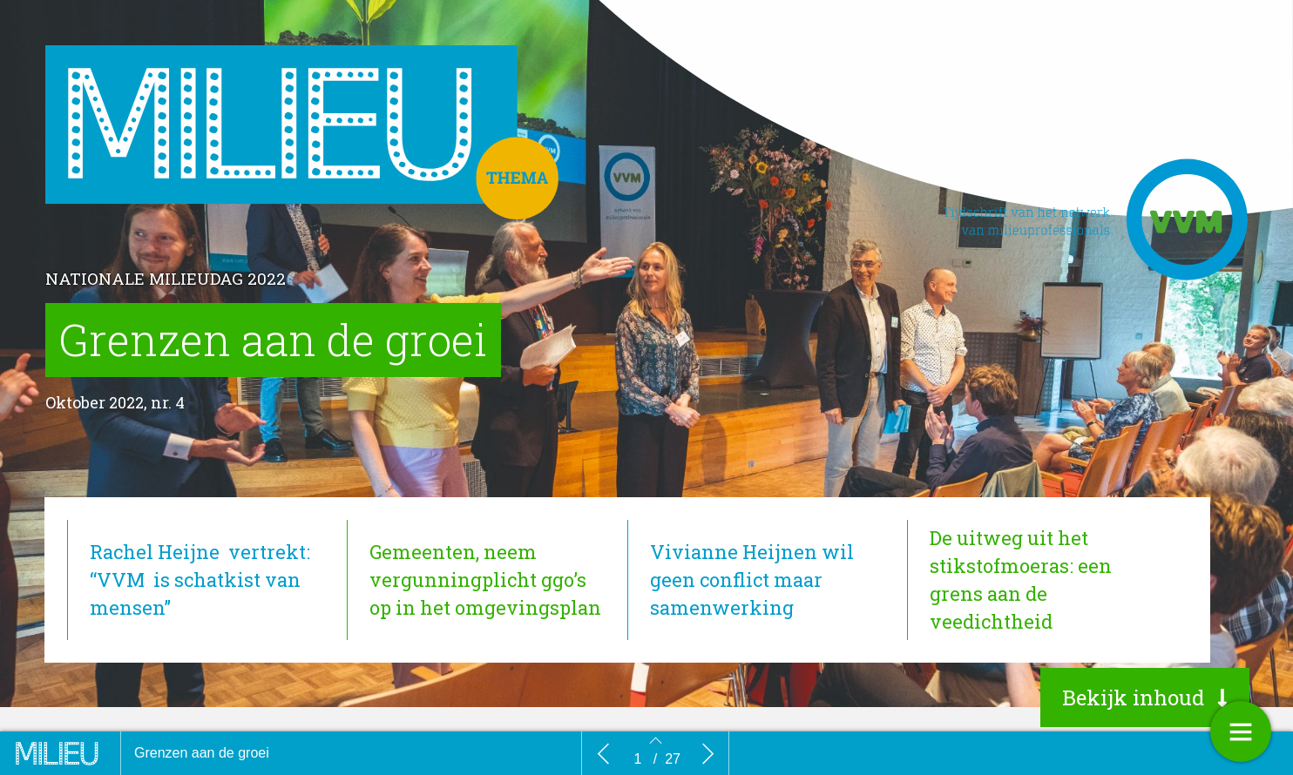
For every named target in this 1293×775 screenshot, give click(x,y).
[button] (1144, 697)
